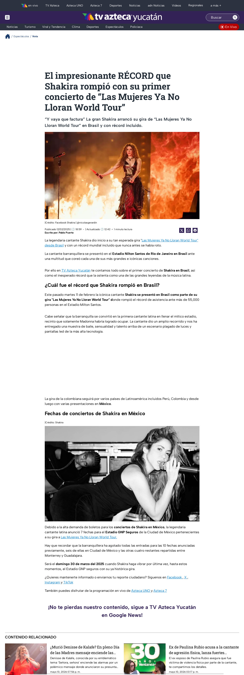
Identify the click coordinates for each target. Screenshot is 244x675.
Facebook (175, 577)
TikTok (68, 582)
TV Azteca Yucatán (76, 270)
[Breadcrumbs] (9, 36)
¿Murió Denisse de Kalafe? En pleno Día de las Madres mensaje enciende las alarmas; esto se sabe (84, 649)
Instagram (53, 582)
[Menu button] (21, 17)
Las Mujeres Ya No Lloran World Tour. (89, 537)
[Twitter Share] (181, 230)
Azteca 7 (160, 591)
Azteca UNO (141, 591)
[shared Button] (188, 230)
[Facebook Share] (195, 230)
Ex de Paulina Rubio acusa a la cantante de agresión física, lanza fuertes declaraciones (204, 649)
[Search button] (235, 17)
